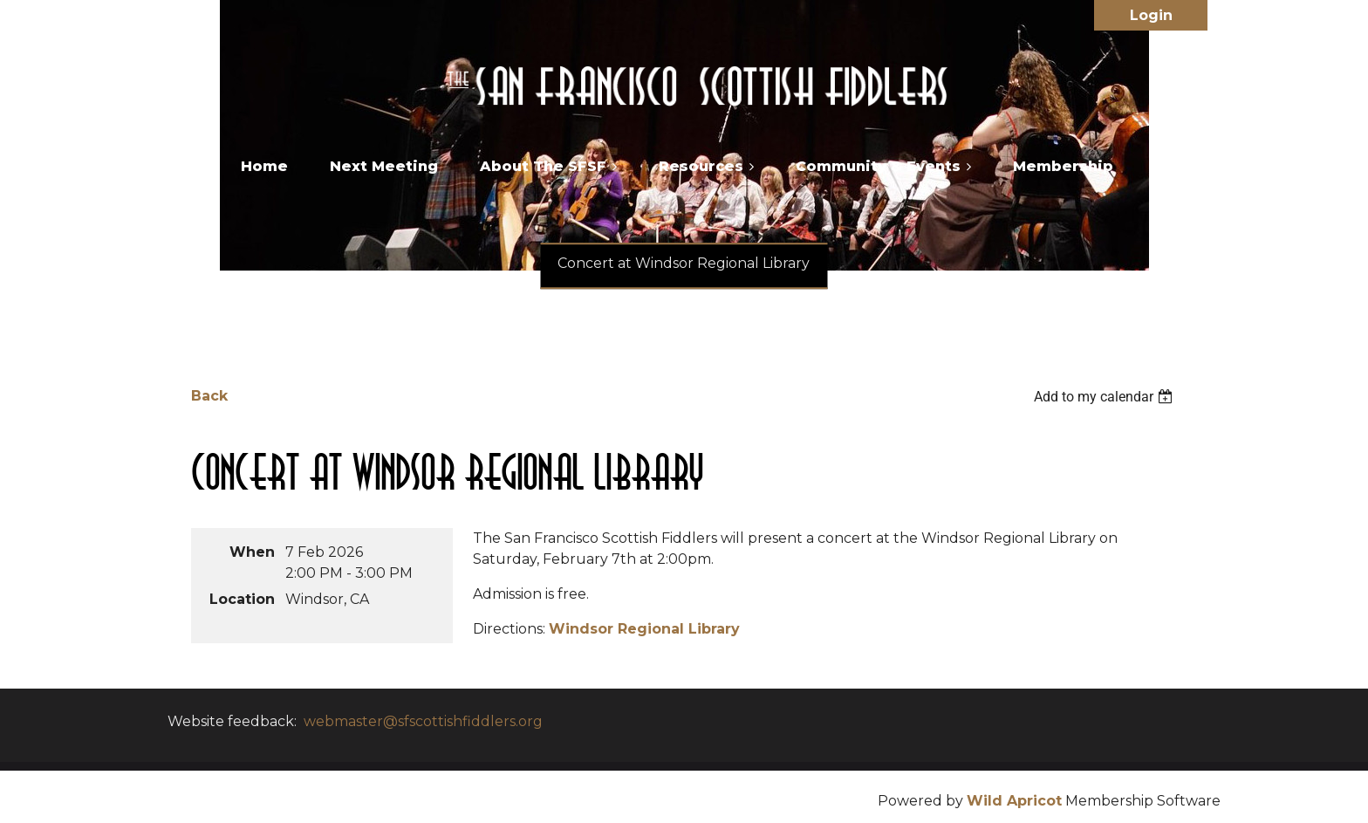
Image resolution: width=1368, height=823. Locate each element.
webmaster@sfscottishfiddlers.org (423, 721)
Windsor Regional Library (644, 629)
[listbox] (1105, 397)
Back (209, 395)
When (252, 552)
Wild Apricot (1014, 800)
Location (242, 599)
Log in (1150, 15)
